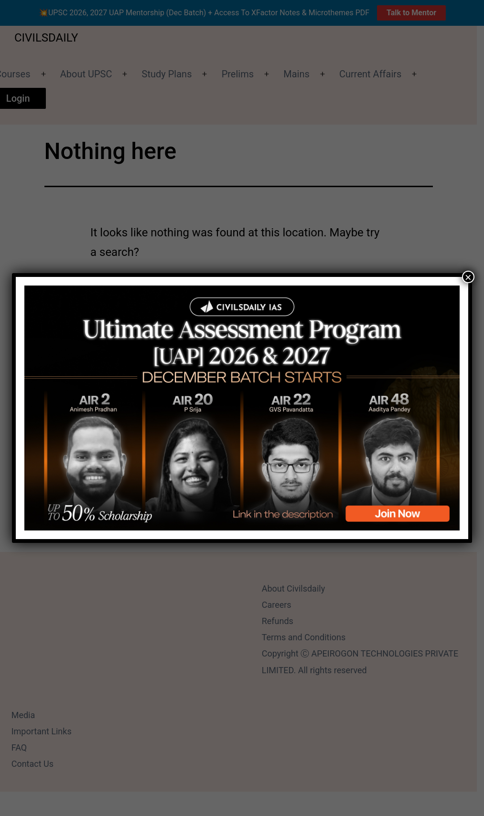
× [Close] (468, 277)
